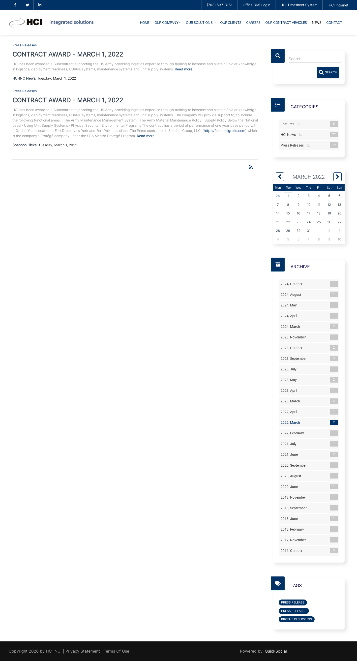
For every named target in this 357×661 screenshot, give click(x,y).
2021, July (289, 444)
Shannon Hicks (24, 145)
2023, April (290, 390)
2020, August (292, 476)
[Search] (315, 59)
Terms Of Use (116, 651)
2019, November (294, 497)
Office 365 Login (256, 5)
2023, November (294, 337)
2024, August (292, 294)
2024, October (292, 283)
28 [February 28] (278, 196)
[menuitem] (145, 22)
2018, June (290, 518)
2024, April (290, 315)
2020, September (295, 465)
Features (288, 123)
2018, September (295, 508)
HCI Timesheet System (298, 5)
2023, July (289, 369)
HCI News (289, 134)
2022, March (291, 422)
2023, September (295, 358)
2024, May (290, 305)
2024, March (291, 326)
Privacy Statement (82, 651)
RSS (299, 124)
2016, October (292, 550)
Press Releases (24, 45)
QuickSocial (276, 651)
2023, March (291, 401)
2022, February (293, 433)
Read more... (185, 69)
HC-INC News (23, 78)
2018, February (293, 529)
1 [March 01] (288, 196)
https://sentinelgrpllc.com (224, 130)
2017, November (294, 539)
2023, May (290, 380)
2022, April (290, 412)
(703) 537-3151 (220, 5)
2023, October (292, 348)
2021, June (290, 454)
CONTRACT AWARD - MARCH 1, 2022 (67, 54)
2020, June (290, 486)
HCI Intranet (338, 5)
